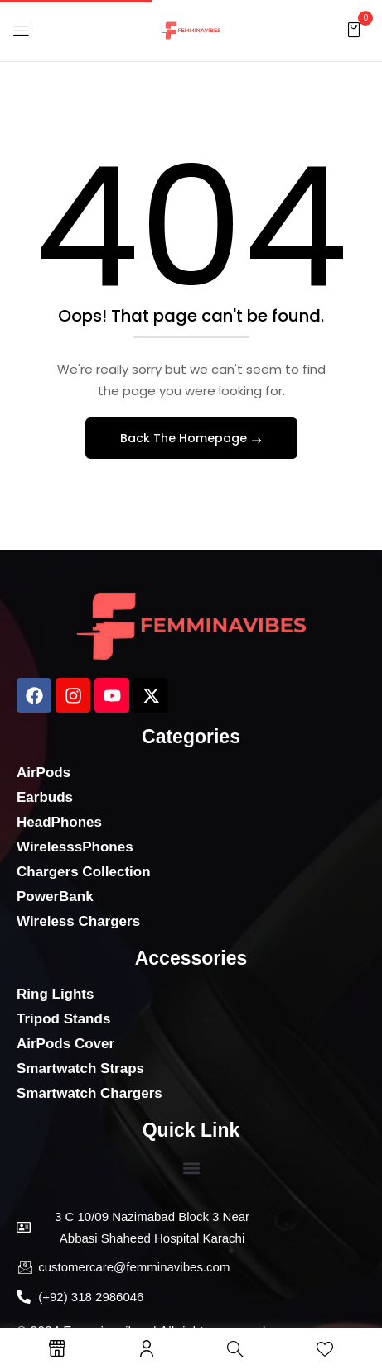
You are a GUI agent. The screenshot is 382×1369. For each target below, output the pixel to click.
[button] (353, 29)
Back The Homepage (185, 438)
